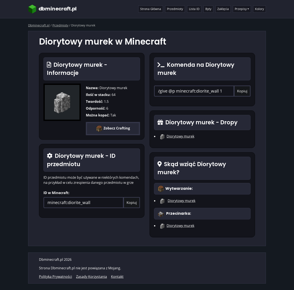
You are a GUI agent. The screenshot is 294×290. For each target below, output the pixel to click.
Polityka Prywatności (55, 276)
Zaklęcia (223, 9)
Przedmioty (175, 9)
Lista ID (194, 9)
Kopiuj (132, 202)
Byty (208, 9)
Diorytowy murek (180, 136)
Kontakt (117, 276)
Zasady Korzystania (91, 276)
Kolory (259, 9)
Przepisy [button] (241, 9)
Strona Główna (150, 9)
